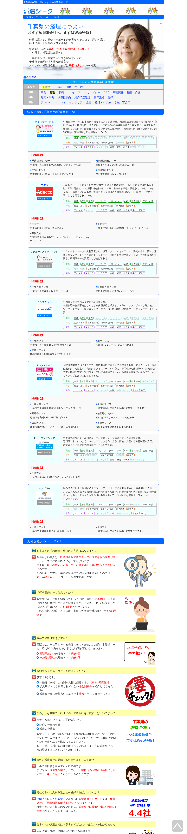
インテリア (75, 102)
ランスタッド (44, 307)
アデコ (44, 190)
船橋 (69, 87)
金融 (88, 102)
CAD (106, 92)
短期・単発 (47, 97)
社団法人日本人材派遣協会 (52, 798)
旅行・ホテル (103, 102)
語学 (110, 97)
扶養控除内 (64, 97)
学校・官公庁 (122, 102)
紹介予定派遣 (82, 97)
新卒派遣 (99, 97)
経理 (52, 92)
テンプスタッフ (44, 370)
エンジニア (74, 92)
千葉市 (59, 87)
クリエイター (92, 92)
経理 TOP (31, 77)
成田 (82, 87)
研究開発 (118, 92)
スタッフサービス (44, 127)
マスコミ (60, 102)
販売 (61, 92)
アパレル (46, 102)
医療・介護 (133, 92)
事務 (43, 92)
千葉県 (46, 87)
